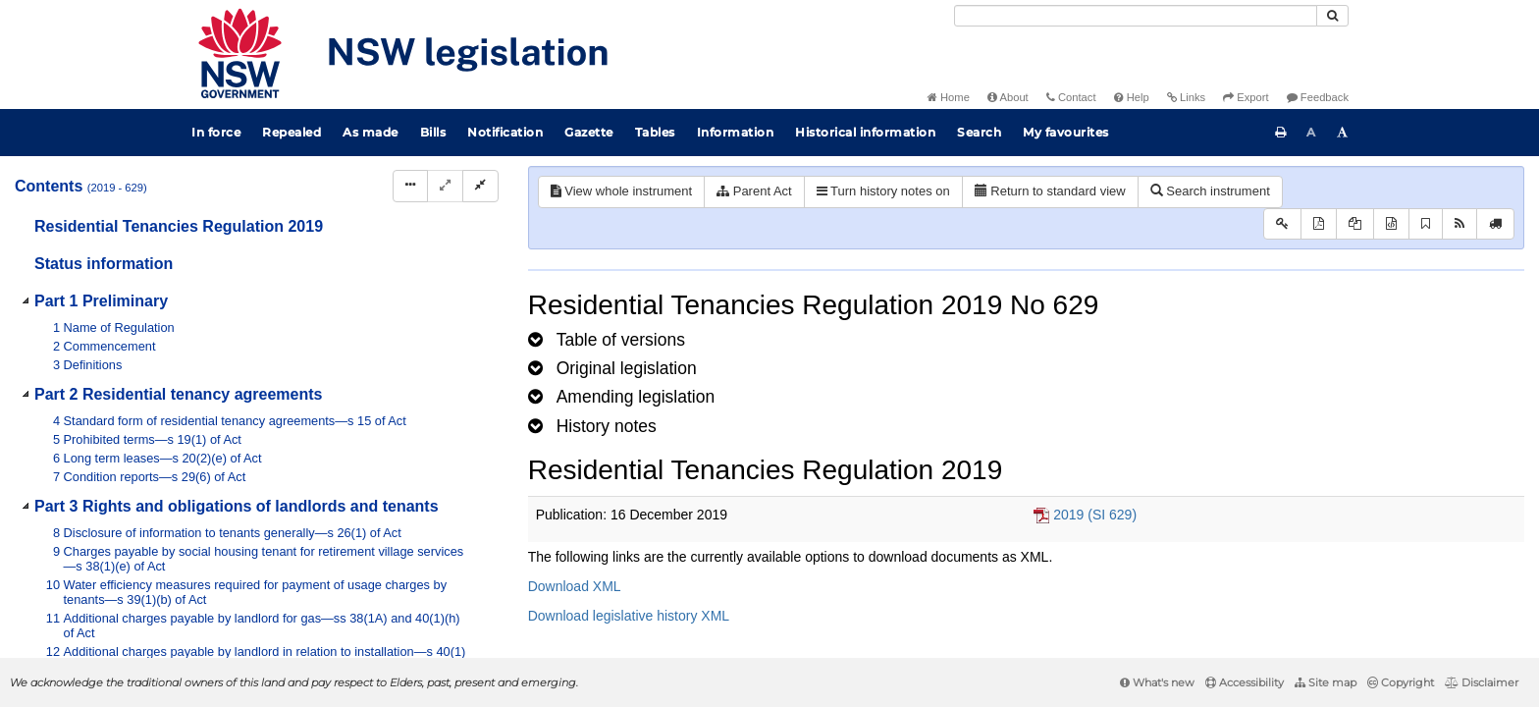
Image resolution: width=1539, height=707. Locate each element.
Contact (1071, 97)
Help (1131, 97)
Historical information (865, 132)
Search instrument (1210, 191)
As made (370, 132)
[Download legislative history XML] (1391, 224)
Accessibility (1244, 682)
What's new (1157, 682)
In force (215, 132)
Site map (1325, 682)
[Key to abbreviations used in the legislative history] (1282, 224)
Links (1186, 97)
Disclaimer (1481, 682)
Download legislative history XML (628, 616)
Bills (433, 132)
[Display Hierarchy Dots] (410, 186)
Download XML (574, 586)
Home (949, 97)
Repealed (291, 132)
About (1008, 97)
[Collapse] (480, 186)
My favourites (1066, 132)
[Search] (1135, 16)
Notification (505, 132)
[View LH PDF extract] (1355, 224)
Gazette (588, 132)
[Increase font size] (1342, 132)
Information (735, 132)
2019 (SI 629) (1095, 514)
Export (1245, 97)
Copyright (1400, 682)
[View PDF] (1318, 224)
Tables (655, 132)
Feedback (1318, 97)
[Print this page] (1281, 132)
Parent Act (754, 191)
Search (979, 132)
